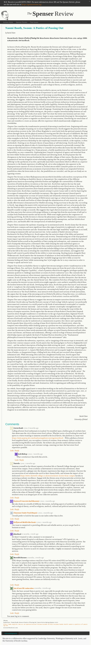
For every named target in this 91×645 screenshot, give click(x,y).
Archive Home (8, 22)
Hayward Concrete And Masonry (25, 501)
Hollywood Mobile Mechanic (23, 522)
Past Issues (34, 22)
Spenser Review (21, 22)
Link (12, 450)
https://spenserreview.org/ (32, 4)
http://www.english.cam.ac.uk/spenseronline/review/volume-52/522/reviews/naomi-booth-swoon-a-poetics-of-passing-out (45, 625)
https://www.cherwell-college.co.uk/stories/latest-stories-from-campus (47, 475)
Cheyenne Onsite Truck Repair (23, 513)
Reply (17, 450)
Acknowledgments (10, 633)
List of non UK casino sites (22, 588)
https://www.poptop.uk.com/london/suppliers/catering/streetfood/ (37, 438)
